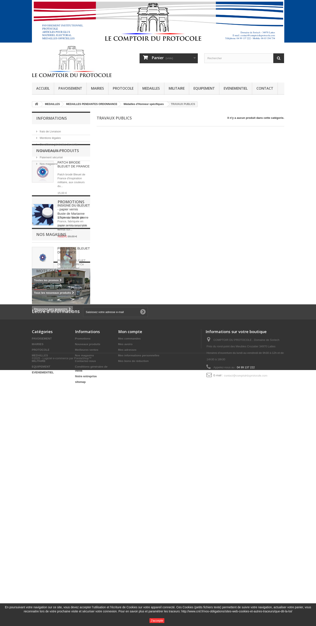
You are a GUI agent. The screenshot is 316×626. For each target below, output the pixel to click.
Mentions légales (50, 136)
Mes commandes (129, 555)
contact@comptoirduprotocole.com (245, 592)
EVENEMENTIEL (236, 88)
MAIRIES (97, 88)
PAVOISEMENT (70, 88)
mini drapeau (43, 480)
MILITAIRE (177, 88)
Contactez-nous (85, 578)
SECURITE (59, 493)
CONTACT (264, 88)
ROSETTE (73, 500)
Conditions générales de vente (58, 142)
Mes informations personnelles (138, 572)
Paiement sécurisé (51, 155)
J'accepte (157, 620)
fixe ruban (40, 493)
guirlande (77, 493)
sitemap (80, 598)
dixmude (40, 487)
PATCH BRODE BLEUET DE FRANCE (74, 192)
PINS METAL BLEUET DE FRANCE (74, 278)
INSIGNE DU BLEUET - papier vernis (74, 235)
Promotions (49, 336)
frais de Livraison (50, 129)
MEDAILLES (151, 88)
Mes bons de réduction (133, 578)
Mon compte (130, 548)
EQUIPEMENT (204, 88)
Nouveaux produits (57, 178)
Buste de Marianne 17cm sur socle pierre (73, 350)
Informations (51, 118)
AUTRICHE (41, 500)
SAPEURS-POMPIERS (65, 487)
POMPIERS (63, 480)
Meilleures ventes (86, 566)
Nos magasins (48, 162)
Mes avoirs (125, 561)
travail (57, 500)
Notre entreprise (49, 149)
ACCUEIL (43, 88)
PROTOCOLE (123, 88)
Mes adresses (127, 566)
